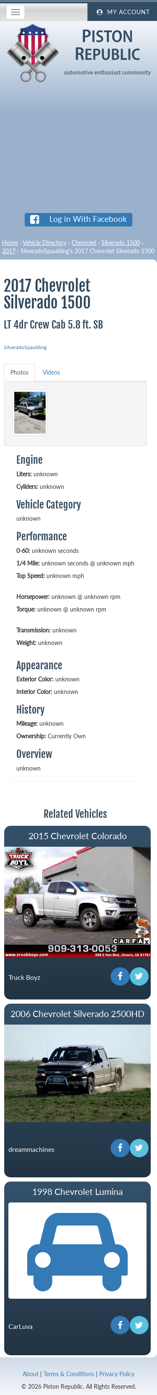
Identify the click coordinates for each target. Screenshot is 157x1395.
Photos (19, 372)
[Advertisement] (78, 144)
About (31, 1373)
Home (10, 242)
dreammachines (31, 1149)
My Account (122, 12)
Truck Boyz (24, 977)
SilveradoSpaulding (25, 347)
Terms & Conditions (69, 1373)
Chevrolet (84, 242)
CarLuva (20, 1327)
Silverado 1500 (120, 242)
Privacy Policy (116, 1373)
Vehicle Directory (45, 242)
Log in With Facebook (78, 219)
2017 (8, 250)
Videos (51, 372)
